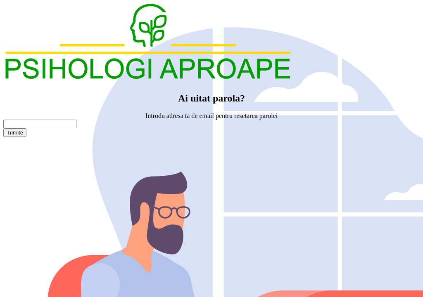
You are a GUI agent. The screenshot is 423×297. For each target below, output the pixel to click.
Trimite (15, 133)
